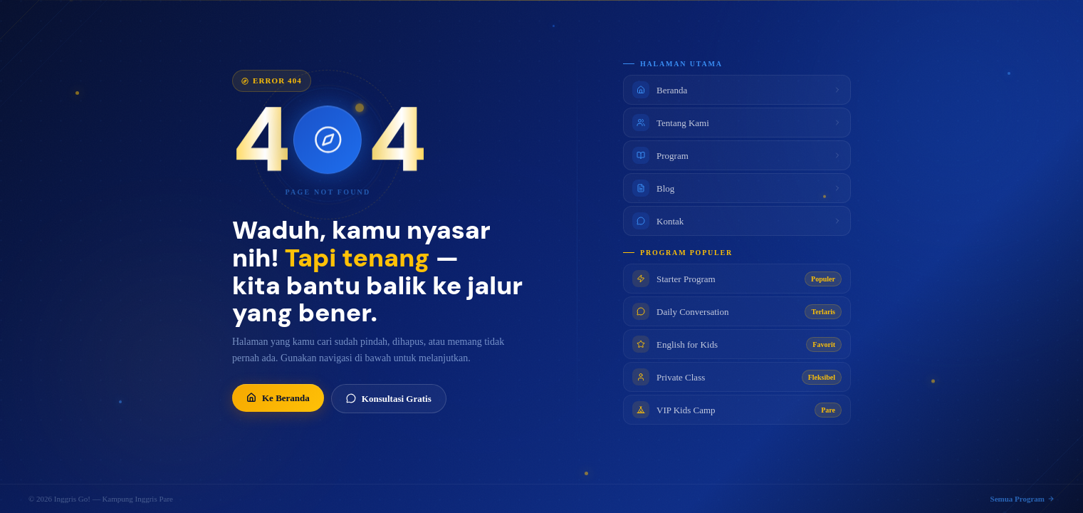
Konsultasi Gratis (388, 399)
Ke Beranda (278, 398)
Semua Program (1022, 498)
